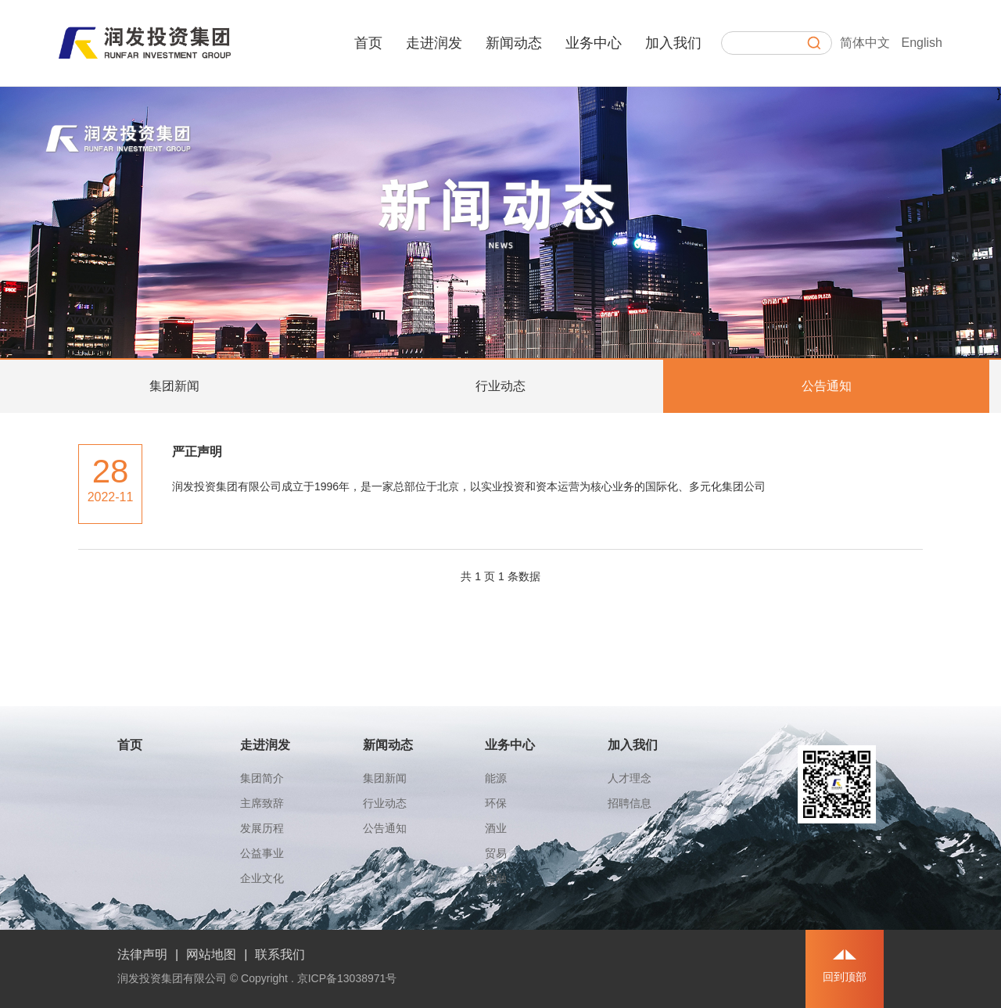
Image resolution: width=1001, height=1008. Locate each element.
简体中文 (865, 42)
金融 (496, 878)
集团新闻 (174, 386)
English (922, 42)
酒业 (496, 828)
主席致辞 (262, 803)
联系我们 (280, 954)
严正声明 (197, 451)
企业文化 (262, 878)
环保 (496, 803)
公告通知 (827, 386)
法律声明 (142, 954)
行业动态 (500, 386)
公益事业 (262, 853)
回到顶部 (844, 976)
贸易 (496, 853)
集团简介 (262, 778)
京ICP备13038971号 (347, 978)
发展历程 (262, 828)
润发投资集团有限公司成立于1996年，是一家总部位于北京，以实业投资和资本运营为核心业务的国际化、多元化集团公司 (469, 486)
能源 (496, 778)
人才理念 (629, 778)
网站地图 (211, 954)
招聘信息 (629, 803)
